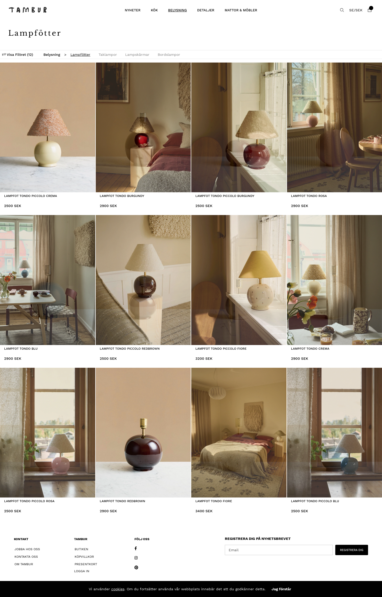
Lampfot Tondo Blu (21, 348)
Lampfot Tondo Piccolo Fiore (220, 348)
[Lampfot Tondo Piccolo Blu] (334, 433)
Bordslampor (169, 54)
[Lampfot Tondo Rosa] (334, 128)
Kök (154, 10)
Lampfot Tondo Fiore (213, 501)
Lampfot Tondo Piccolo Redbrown (130, 348)
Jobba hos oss (27, 549)
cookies (117, 589)
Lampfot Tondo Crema (310, 348)
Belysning (177, 10)
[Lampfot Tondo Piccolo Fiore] (238, 280)
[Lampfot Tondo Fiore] (238, 433)
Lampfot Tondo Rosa (309, 196)
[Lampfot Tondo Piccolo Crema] (47, 128)
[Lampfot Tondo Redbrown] (143, 433)
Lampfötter (80, 54)
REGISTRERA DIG (351, 550)
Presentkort (86, 564)
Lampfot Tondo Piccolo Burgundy (224, 196)
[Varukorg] (370, 10)
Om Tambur (23, 564)
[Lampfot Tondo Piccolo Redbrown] (143, 280)
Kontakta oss (26, 556)
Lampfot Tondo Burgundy (122, 196)
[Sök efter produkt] (342, 10)
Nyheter (132, 10)
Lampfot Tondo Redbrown (122, 501)
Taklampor (108, 54)
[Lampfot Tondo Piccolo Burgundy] (238, 128)
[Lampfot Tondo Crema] (334, 280)
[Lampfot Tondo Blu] (47, 280)
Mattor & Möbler (241, 10)
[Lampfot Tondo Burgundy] (143, 128)
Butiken (81, 549)
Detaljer (205, 10)
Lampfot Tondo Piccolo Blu (315, 501)
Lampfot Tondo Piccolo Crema (30, 196)
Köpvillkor (84, 556)
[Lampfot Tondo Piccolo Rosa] (47, 433)
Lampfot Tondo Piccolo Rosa (29, 501)
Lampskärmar (137, 54)
